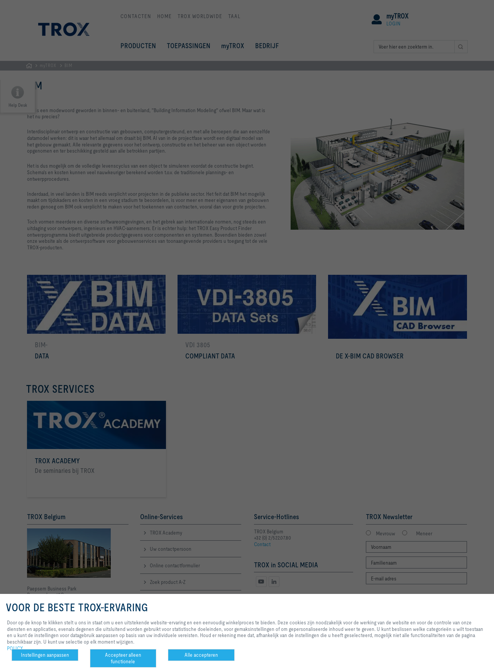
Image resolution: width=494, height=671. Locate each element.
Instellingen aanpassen (45, 655)
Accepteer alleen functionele (123, 658)
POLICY (15, 648)
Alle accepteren (201, 655)
